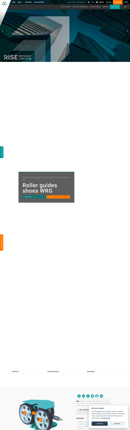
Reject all (117, 423)
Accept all (99, 423)
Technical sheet (53, 367)
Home (13, 2)
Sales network (39, 2)
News (20, 2)
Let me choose (105, 418)
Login (126, 2)
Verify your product (1, 242)
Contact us (117, 2)
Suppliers (28, 2)
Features (15, 367)
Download (90, 367)
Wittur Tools (2, 152)
